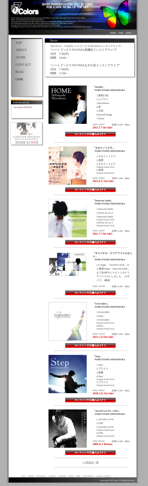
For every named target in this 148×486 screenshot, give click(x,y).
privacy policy (103, 476)
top (23, 476)
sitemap (113, 32)
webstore (41, 476)
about (121, 32)
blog (71, 476)
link (78, 476)
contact (128, 32)
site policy (88, 476)
